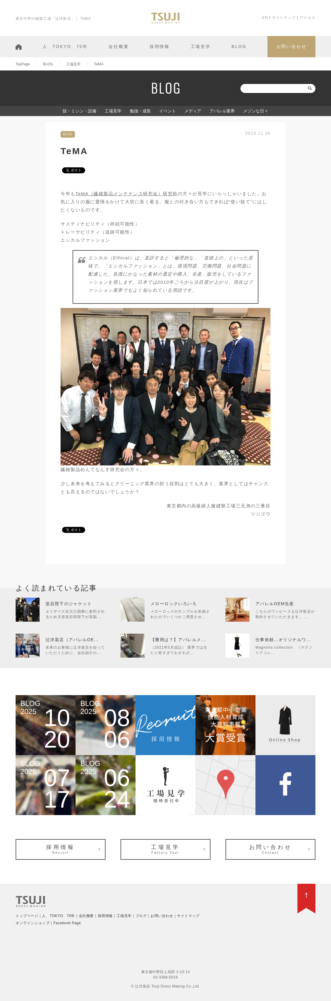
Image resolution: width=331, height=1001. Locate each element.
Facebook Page (67, 923)
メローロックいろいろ (174, 603)
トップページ (27, 916)
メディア (192, 111)
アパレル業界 (222, 111)
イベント (167, 111)
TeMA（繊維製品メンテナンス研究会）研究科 (127, 193)
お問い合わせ (291, 46)
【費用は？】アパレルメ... (178, 639)
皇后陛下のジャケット (69, 603)
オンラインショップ (32, 923)
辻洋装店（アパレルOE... (72, 639)
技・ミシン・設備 (79, 111)
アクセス (307, 18)
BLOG (238, 46)
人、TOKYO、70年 (65, 46)
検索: (234, 88)
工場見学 (201, 46)
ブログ (141, 916)
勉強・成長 (140, 111)
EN (265, 18)
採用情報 (160, 46)
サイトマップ (284, 18)
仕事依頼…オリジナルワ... (283, 639)
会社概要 (119, 46)
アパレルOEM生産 (274, 603)
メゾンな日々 (255, 111)
